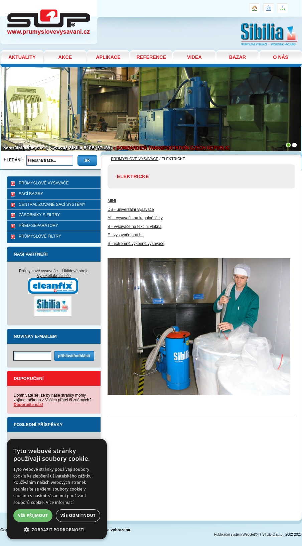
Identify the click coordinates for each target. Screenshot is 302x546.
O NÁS (280, 57)
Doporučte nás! (28, 404)
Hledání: (13, 160)
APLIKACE (108, 57)
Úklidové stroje (75, 271)
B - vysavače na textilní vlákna (134, 226)
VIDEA (194, 57)
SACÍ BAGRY (31, 193)
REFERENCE (151, 57)
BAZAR (237, 57)
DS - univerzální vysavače (131, 209)
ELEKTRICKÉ (16, 3)
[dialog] (57, 489)
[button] (56, 529)
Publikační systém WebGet (234, 534)
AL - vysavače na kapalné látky (135, 218)
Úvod (253, 5)
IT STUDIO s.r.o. (271, 534)
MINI (112, 200)
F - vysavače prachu (126, 235)
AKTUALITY (22, 57)
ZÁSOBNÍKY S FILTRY (39, 215)
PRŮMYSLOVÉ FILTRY (40, 236)
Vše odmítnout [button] (78, 515)
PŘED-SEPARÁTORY (38, 225)
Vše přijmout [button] (33, 515)
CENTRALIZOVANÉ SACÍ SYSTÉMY (52, 204)
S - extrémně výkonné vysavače (136, 243)
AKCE (65, 57)
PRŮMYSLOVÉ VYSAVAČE (44, 183)
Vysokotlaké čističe (54, 275)
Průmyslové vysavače (39, 271)
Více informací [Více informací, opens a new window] (60, 502)
